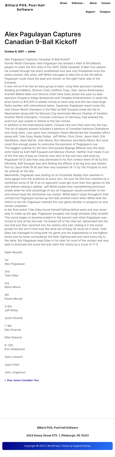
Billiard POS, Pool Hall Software (57, 427)
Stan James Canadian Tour (23, 380)
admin (31, 51)
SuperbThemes (82, 445)
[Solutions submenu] (84, 3)
